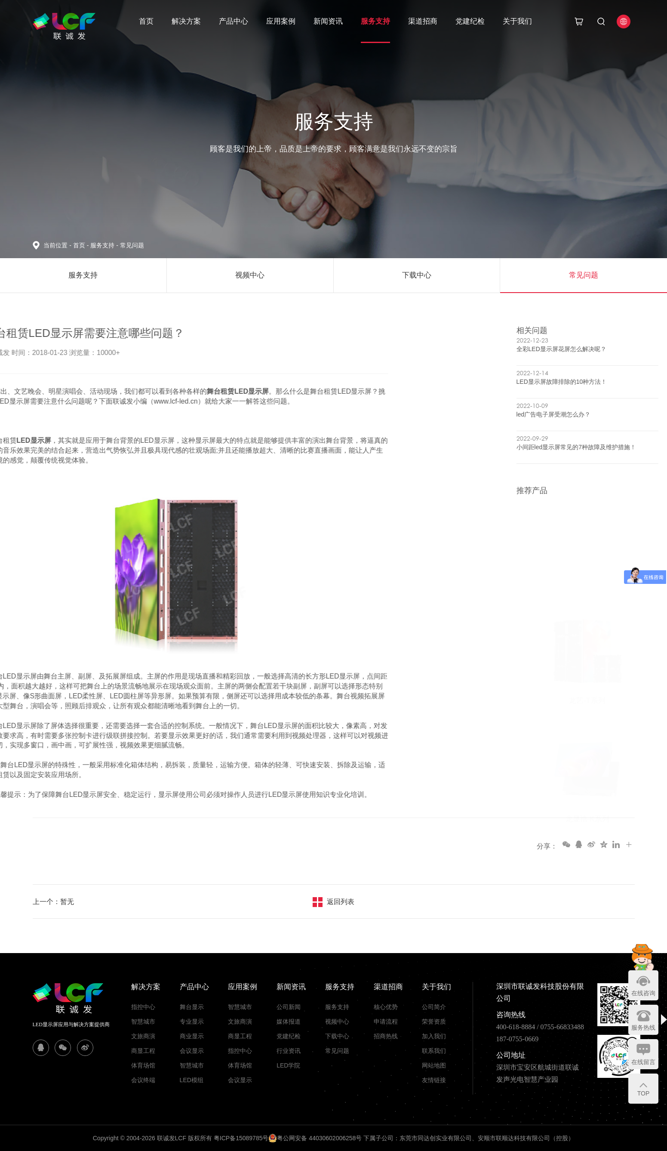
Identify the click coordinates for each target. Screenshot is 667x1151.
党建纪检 (470, 21)
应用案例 (280, 21)
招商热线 (386, 1036)
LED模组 (191, 1080)
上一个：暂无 (53, 901)
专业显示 (192, 1021)
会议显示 (192, 1050)
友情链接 (434, 1080)
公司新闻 (289, 1006)
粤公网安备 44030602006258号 (315, 1138)
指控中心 (143, 1006)
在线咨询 (643, 993)
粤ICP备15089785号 (241, 1138)
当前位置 (58, 245)
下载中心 (337, 1036)
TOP (643, 1093)
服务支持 (375, 21)
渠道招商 (422, 21)
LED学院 (288, 1065)
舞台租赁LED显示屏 (56, 391)
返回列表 (340, 901)
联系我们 (434, 1050)
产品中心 (233, 21)
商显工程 (143, 1050)
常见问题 (132, 245)
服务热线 (643, 1027)
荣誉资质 (434, 1021)
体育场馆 (143, 1065)
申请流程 (386, 1021)
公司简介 (434, 1006)
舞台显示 (192, 1006)
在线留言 (643, 1061)
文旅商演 (143, 1036)
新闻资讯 (328, 21)
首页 (146, 21)
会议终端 (143, 1080)
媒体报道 (289, 1021)
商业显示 (192, 1036)
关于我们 (517, 21)
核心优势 (386, 1006)
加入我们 (434, 1036)
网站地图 (434, 1065)
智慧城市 (143, 1021)
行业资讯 (289, 1050)
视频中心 (337, 1021)
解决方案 (186, 21)
